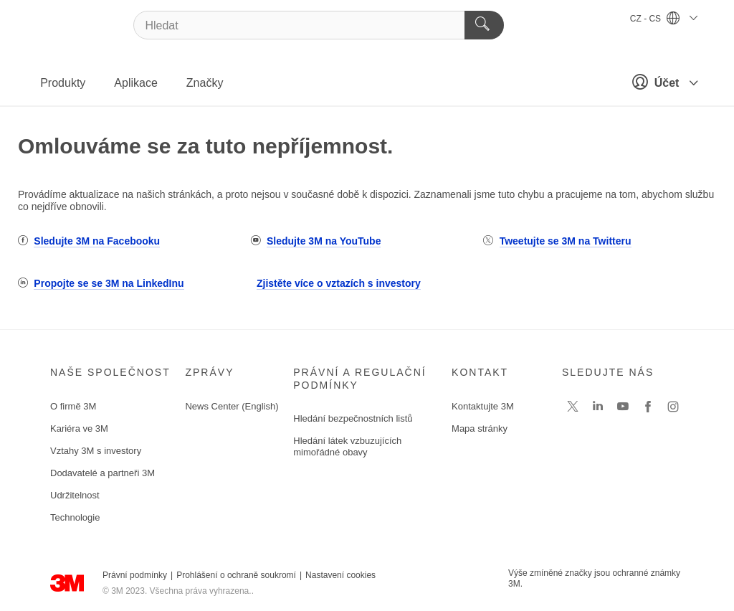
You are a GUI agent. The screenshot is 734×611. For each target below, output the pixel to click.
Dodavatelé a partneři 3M (102, 473)
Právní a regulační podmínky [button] (359, 378)
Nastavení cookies (340, 575)
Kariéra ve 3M (79, 428)
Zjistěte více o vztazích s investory (339, 283)
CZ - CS (663, 19)
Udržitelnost (75, 495)
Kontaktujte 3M (483, 406)
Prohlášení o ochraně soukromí (236, 575)
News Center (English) (231, 406)
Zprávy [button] (209, 372)
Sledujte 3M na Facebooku (97, 241)
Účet (660, 82)
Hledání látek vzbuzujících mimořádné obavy (347, 446)
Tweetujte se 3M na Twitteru (565, 241)
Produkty (62, 83)
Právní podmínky (135, 575)
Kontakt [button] (480, 372)
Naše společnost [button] (110, 372)
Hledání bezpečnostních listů (352, 418)
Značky (205, 83)
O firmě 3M (73, 406)
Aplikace (135, 83)
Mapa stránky (479, 428)
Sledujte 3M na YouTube (324, 241)
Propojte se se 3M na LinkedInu (109, 283)
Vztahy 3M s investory (95, 450)
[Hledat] (318, 25)
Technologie (75, 517)
